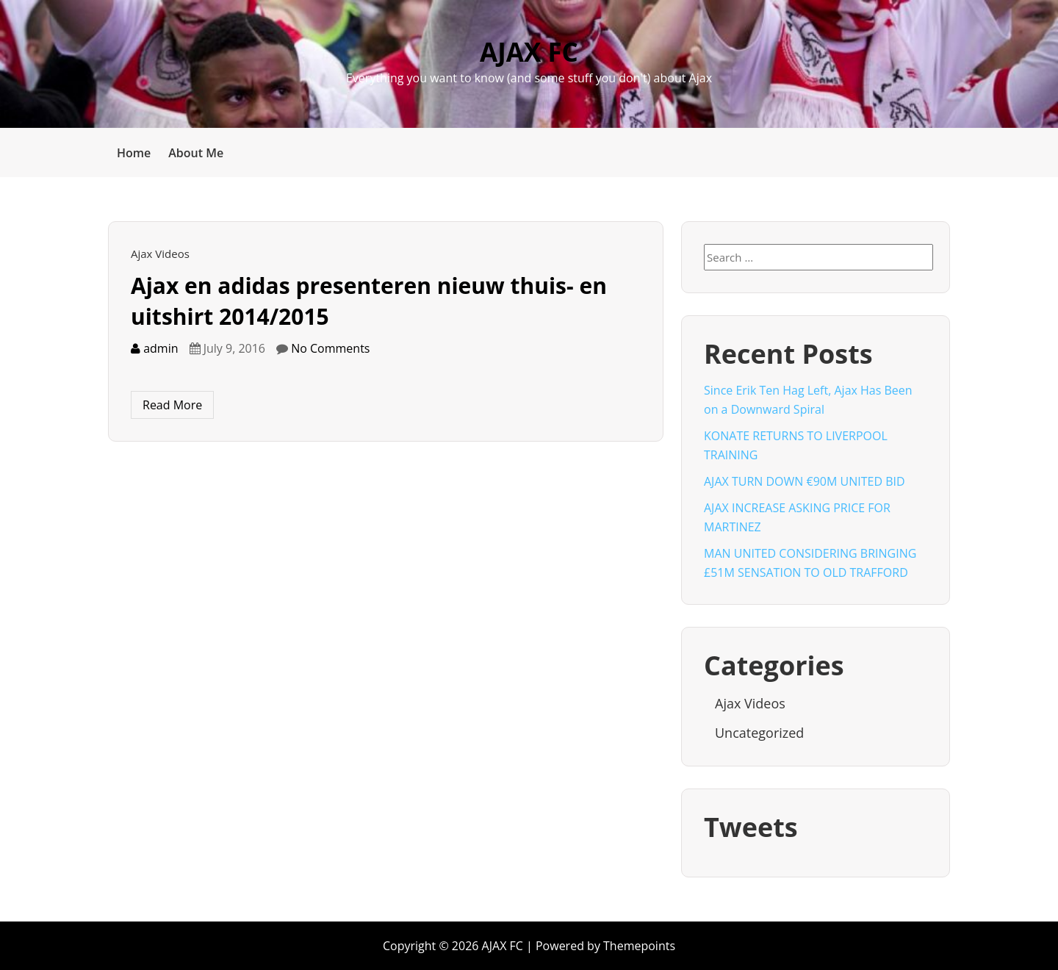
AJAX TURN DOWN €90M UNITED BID (804, 481)
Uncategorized (759, 732)
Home (134, 153)
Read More (172, 405)
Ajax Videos (160, 253)
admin (155, 348)
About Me (195, 153)
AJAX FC (529, 52)
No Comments (330, 348)
